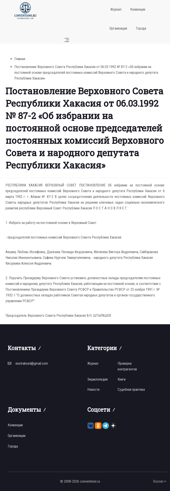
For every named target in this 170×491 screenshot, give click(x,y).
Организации (118, 28)
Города (141, 28)
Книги (122, 379)
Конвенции (137, 9)
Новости (93, 389)
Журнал (115, 9)
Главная (19, 59)
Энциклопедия (97, 379)
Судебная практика (131, 389)
